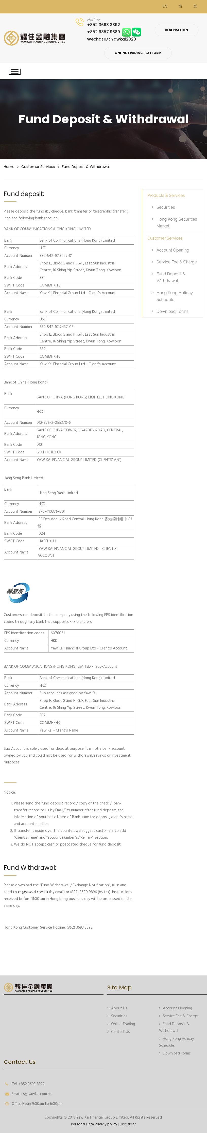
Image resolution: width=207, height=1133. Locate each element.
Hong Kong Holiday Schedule (175, 296)
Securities (166, 207)
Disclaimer (128, 1124)
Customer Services (38, 166)
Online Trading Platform (138, 53)
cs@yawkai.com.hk (33, 892)
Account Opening (173, 250)
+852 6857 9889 (114, 32)
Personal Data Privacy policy (94, 1124)
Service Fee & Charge (177, 262)
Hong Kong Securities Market (177, 222)
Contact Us (118, 1031)
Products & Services (166, 195)
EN (165, 7)
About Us (117, 1008)
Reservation (176, 30)
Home (9, 166)
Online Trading (121, 1023)
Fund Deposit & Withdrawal (86, 166)
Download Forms (172, 311)
